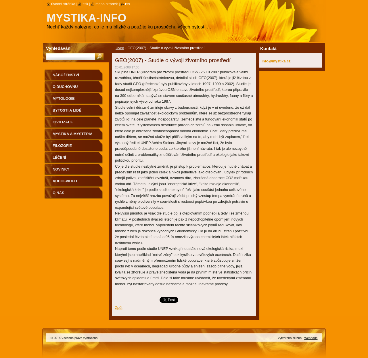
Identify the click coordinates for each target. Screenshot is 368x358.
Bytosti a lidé (67, 110)
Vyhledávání (59, 48)
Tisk (85, 4)
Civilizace (63, 122)
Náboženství (66, 75)
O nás (58, 193)
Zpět (118, 307)
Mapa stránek (106, 4)
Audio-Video (65, 181)
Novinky (61, 169)
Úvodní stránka (63, 4)
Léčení (59, 157)
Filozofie (62, 145)
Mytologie (64, 98)
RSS (127, 4)
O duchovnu (65, 87)
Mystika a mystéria (73, 134)
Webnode (310, 338)
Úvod (120, 48)
